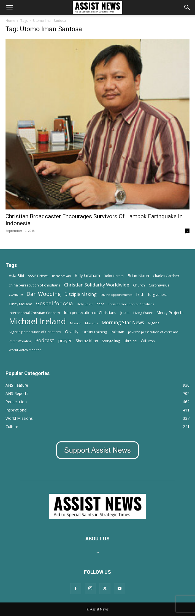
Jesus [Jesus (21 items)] (124, 312)
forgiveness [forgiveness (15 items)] (157, 294)
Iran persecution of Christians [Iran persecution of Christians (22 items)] (90, 312)
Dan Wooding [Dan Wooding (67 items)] (43, 294)
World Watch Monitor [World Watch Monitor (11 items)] (25, 350)
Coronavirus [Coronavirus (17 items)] (159, 285)
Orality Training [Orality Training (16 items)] (94, 331)
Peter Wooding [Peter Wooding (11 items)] (20, 341)
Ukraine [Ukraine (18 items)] (130, 340)
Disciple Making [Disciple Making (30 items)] (80, 294)
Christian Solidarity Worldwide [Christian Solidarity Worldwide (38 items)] (96, 285)
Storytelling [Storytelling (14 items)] (111, 341)
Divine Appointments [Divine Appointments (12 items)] (116, 295)
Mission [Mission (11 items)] (75, 323)
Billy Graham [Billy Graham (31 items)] (87, 275)
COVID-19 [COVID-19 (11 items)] (16, 295)
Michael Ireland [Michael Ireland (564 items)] (37, 321)
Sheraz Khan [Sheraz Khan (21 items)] (87, 340)
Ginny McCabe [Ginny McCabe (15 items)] (20, 304)
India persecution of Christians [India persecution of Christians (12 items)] (131, 304)
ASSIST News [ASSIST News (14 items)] (38, 276)
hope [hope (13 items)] (100, 304)
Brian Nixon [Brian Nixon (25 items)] (138, 275)
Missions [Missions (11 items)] (91, 323)
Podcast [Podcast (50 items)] (44, 340)
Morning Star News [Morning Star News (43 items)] (123, 322)
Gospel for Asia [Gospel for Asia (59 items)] (54, 303)
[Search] (187, 7)
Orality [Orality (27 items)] (71, 331)
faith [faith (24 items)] (140, 294)
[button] (9, 7)
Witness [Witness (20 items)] (148, 340)
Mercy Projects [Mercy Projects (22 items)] (169, 312)
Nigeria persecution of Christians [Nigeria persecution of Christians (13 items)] (35, 332)
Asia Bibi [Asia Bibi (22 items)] (16, 275)
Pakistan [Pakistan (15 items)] (117, 332)
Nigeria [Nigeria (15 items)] (153, 323)
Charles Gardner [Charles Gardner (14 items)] (166, 276)
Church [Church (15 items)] (139, 285)
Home (10, 20)
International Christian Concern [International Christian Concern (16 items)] (34, 312)
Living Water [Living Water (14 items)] (143, 312)
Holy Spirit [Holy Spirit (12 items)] (85, 304)
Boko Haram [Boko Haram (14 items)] (114, 276)
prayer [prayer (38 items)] (65, 340)
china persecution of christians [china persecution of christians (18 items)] (34, 285)
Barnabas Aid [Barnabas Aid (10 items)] (61, 276)
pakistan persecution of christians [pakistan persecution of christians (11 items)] (153, 332)
